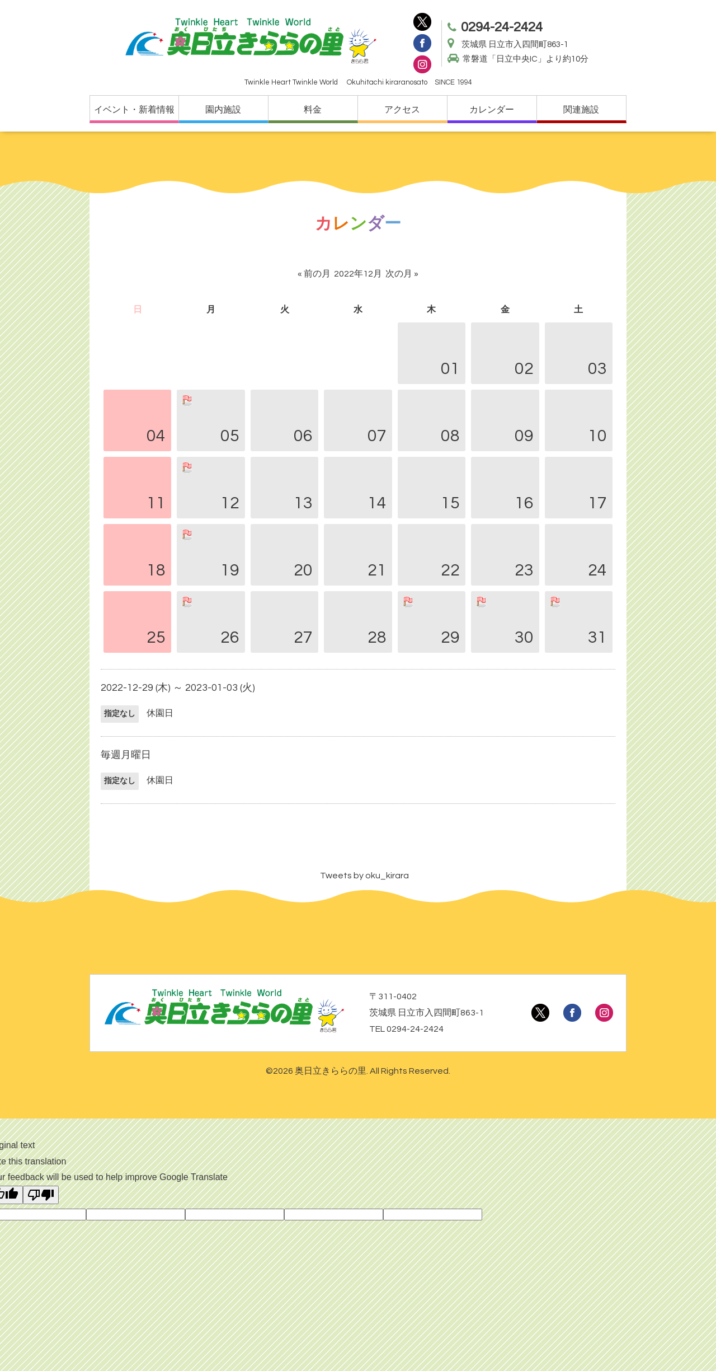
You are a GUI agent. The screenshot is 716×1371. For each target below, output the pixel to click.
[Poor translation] (41, 1195)
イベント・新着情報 (134, 109)
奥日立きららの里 (330, 1070)
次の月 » (401, 273)
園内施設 (223, 109)
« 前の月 (314, 273)
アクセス (402, 109)
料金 (313, 109)
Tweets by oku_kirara (364, 875)
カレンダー (491, 109)
